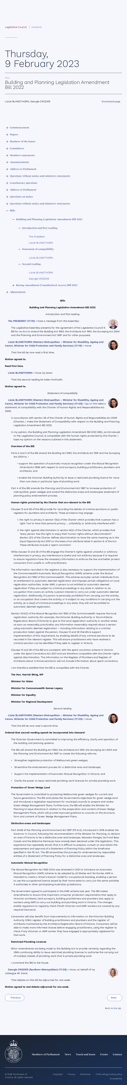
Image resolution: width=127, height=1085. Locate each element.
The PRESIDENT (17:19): (21, 320)
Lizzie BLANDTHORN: (20, 372)
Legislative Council (16, 27)
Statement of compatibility (38, 249)
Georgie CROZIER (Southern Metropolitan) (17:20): (37, 969)
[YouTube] (113, 1061)
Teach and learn (85, 1055)
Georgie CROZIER (39, 278)
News (68, 1055)
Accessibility (116, 1078)
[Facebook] (107, 1061)
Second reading (31, 264)
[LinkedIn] (93, 1061)
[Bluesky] (120, 1061)
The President (37, 236)
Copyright (58, 1074)
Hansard (36, 27)
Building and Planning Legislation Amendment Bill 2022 (49, 219)
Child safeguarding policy (109, 1074)
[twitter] (86, 1061)
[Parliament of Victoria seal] (13, 1051)
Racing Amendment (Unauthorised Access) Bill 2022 (46, 285)
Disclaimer (85, 1074)
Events (104, 1055)
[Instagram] (100, 1061)
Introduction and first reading (39, 228)
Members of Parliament (46, 1055)
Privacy (71, 1074)
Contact (117, 1055)
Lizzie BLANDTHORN (41, 242)
